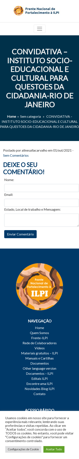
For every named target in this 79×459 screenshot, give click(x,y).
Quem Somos (39, 333)
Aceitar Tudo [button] (54, 449)
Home (11, 116)
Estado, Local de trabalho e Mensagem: (32, 209)
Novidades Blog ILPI (40, 389)
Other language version (39, 368)
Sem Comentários (16, 155)
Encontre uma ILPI (39, 384)
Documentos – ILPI (39, 373)
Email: (8, 194)
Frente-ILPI (39, 338)
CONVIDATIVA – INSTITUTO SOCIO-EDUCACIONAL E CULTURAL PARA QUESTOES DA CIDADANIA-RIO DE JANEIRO (39, 78)
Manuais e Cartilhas (39, 358)
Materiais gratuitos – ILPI (39, 353)
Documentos (39, 363)
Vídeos (40, 348)
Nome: (9, 180)
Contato (39, 394)
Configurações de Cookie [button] (23, 449)
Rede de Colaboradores (40, 343)
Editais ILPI (39, 378)
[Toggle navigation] (40, 29)
